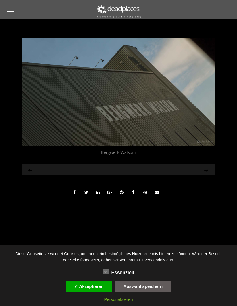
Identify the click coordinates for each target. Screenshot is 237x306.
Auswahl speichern (143, 286)
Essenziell (118, 272)
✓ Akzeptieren (89, 286)
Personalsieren (118, 299)
